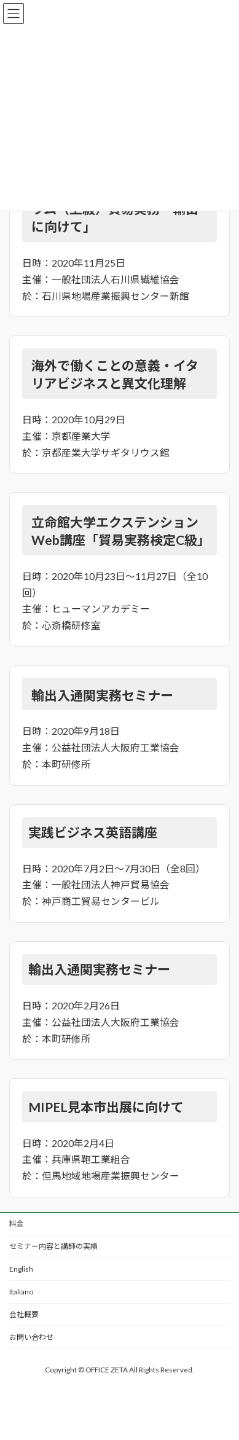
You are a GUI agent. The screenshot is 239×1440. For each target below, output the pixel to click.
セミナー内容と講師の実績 (53, 1246)
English (21, 1269)
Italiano (21, 1291)
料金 (16, 1223)
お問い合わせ (31, 1337)
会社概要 (24, 1314)
